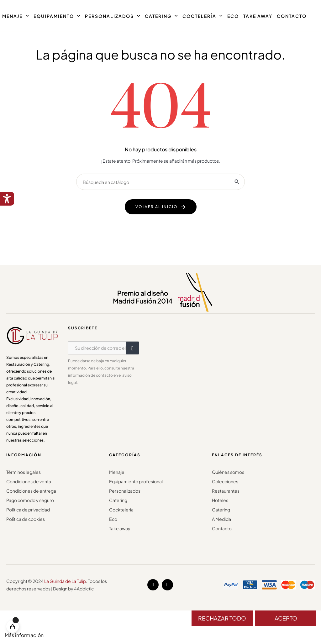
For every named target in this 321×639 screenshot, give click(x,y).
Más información (24, 635)
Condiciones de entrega (31, 491)
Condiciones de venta (28, 481)
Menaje (116, 472)
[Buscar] (160, 182)
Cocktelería (121, 509)
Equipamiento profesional (136, 481)
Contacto (222, 528)
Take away (119, 528)
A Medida (221, 519)
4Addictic (84, 588)
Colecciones (225, 481)
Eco (113, 519)
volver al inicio (156, 206)
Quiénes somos (228, 472)
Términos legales (23, 472)
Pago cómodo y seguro (30, 500)
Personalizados (124, 491)
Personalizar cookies (69, 635)
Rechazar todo (222, 618)
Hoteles (220, 500)
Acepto (286, 618)
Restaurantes (225, 491)
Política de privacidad (28, 509)
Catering (118, 500)
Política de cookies (25, 519)
